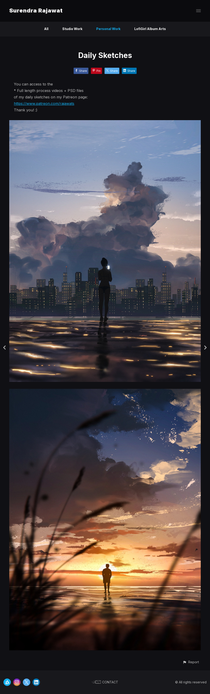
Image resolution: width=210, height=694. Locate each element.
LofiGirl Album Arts (150, 29)
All (46, 29)
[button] (191, 662)
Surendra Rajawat (36, 10)
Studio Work (72, 29)
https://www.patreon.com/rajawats (44, 103)
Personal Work (108, 29)
